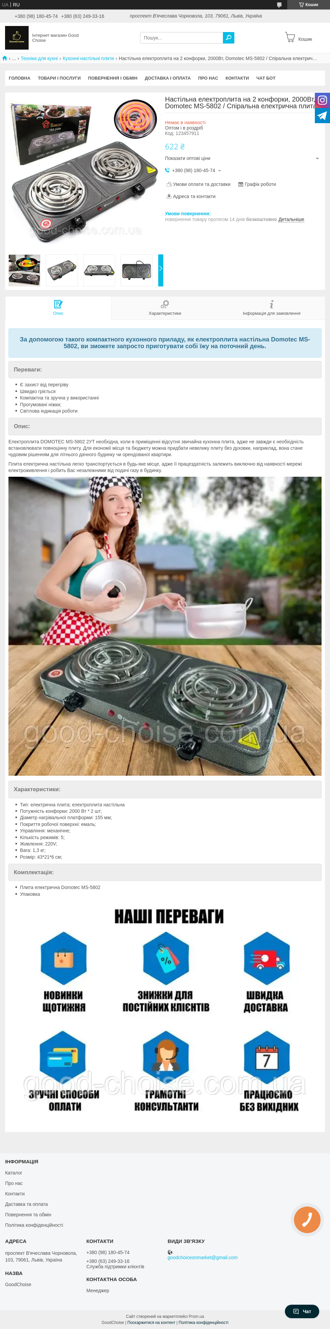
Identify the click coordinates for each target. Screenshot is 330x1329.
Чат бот (265, 78)
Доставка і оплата (168, 78)
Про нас (208, 78)
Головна (19, 78)
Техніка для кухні (39, 58)
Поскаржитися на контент (151, 1322)
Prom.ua (196, 1316)
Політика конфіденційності (34, 1225)
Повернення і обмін (113, 78)
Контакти (237, 78)
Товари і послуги (59, 78)
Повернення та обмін (28, 1214)
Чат (302, 1311)
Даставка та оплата (26, 1204)
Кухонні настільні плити (88, 58)
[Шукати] (228, 38)
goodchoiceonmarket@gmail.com (203, 1257)
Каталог (13, 1172)
